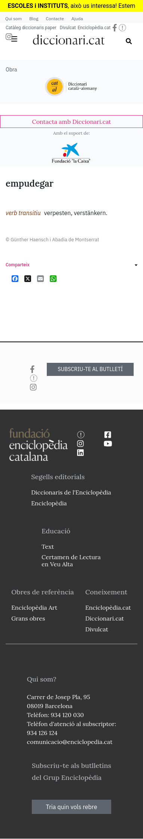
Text (48, 546)
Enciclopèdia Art (34, 607)
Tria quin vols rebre (71, 807)
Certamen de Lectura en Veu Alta (71, 560)
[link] (71, 122)
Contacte (55, 18)
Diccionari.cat (104, 618)
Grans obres (28, 618)
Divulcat (68, 27)
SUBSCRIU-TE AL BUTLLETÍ (90, 369)
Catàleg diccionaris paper (31, 27)
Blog (33, 18)
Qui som (13, 18)
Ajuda (77, 18)
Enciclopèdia (49, 503)
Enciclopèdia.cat (93, 27)
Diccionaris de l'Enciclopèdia (71, 492)
